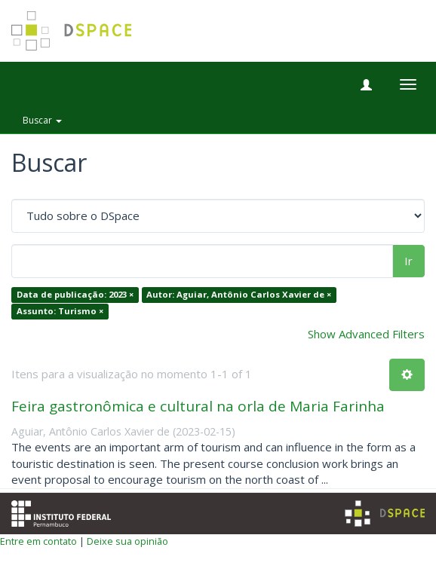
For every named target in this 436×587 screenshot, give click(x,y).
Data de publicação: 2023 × (75, 295)
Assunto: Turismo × (60, 310)
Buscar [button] (42, 120)
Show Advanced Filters (366, 333)
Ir (408, 260)
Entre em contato (38, 541)
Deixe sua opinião (127, 541)
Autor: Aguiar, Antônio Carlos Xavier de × (238, 295)
